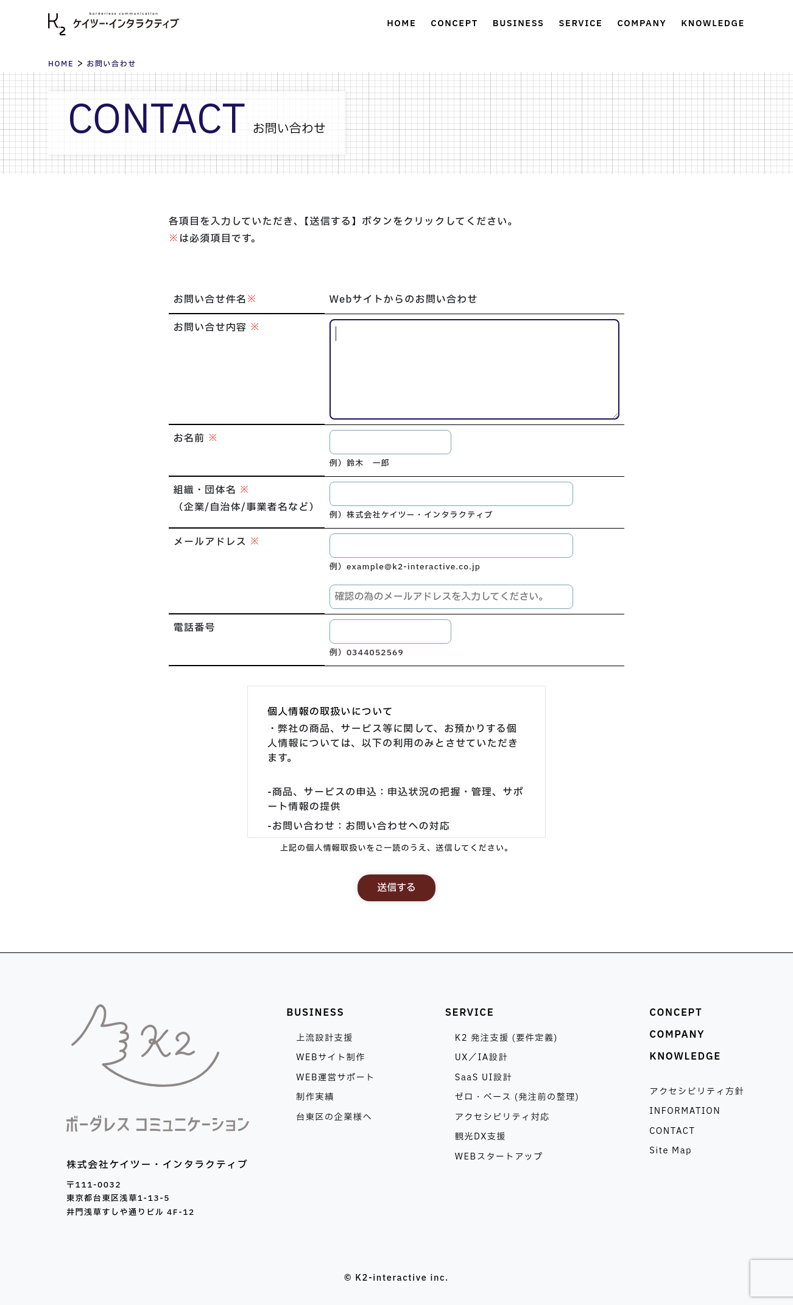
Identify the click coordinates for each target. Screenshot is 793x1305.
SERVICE (470, 1012)
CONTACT (672, 1131)
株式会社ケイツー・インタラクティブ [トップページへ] (113, 24)
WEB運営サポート (335, 1077)
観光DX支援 (480, 1136)
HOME (61, 63)
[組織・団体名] (451, 494)
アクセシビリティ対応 (502, 1117)
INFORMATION (685, 1111)
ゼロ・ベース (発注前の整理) (517, 1097)
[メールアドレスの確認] (451, 597)
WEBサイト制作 (330, 1057)
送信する (396, 888)
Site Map (670, 1150)
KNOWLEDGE (685, 1056)
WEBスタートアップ (499, 1156)
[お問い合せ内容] (475, 369)
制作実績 (315, 1097)
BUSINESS (315, 1012)
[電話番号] (390, 631)
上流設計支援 (324, 1038)
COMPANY (677, 1034)
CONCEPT (675, 1012)
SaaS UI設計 (483, 1077)
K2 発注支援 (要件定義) (506, 1038)
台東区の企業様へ (334, 1117)
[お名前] (390, 442)
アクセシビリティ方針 (696, 1091)
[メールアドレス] (451, 545)
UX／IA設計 (481, 1057)
